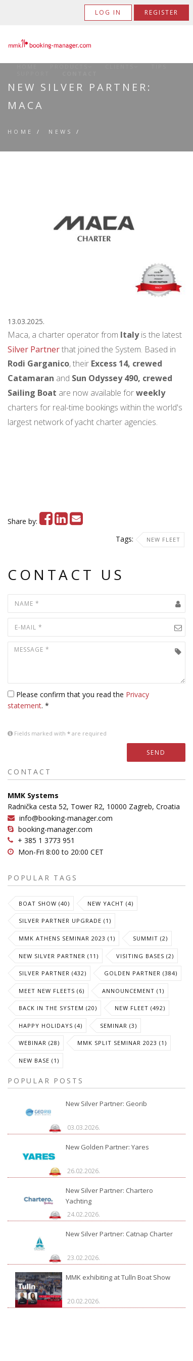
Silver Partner (34, 349)
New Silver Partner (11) (59, 956)
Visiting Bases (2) (145, 956)
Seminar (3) (118, 1025)
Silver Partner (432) (52, 973)
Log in (108, 12)
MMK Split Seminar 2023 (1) (122, 1042)
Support (33, 73)
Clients (121, 66)
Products (71, 66)
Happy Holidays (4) (50, 1025)
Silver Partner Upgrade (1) (65, 920)
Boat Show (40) (44, 903)
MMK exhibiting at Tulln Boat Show (118, 1277)
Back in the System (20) (58, 1008)
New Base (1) (39, 1060)
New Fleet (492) (140, 1008)
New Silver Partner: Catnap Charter (119, 1233)
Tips (159, 66)
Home (27, 66)
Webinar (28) (39, 1042)
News (61, 131)
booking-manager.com (55, 829)
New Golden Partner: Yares (107, 1146)
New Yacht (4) (110, 903)
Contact (80, 73)
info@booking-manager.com (66, 818)
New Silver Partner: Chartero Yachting (109, 1196)
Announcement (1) (133, 990)
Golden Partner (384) (140, 973)
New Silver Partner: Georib (106, 1103)
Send (156, 752)
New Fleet (163, 539)
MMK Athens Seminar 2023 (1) (67, 938)
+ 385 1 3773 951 (46, 840)
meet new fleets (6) (51, 990)
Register (161, 12)
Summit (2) (150, 938)
